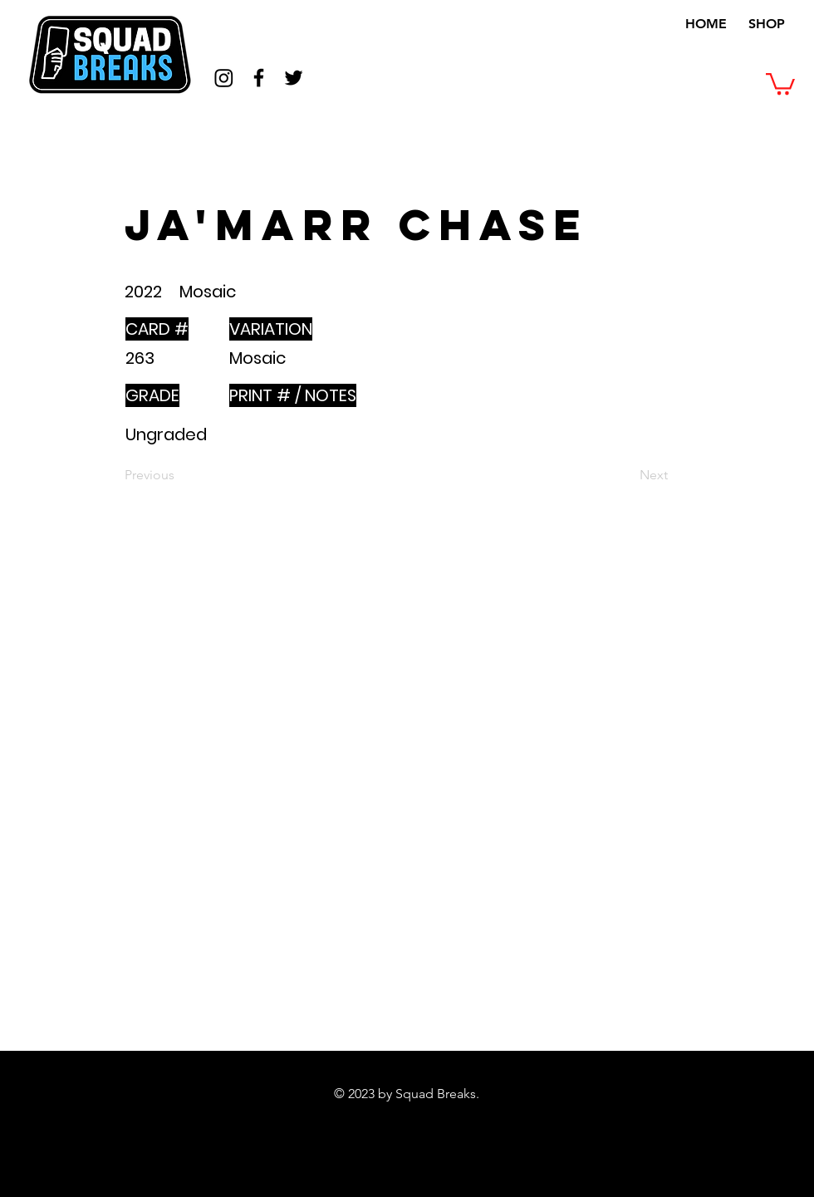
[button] (780, 83)
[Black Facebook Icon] (259, 78)
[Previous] (179, 475)
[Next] (626, 475)
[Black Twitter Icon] (294, 78)
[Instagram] (224, 78)
